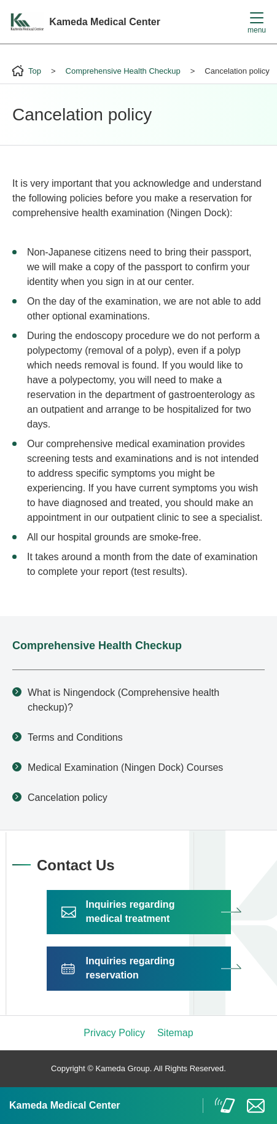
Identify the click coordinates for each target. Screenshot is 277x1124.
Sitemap (175, 1033)
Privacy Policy (114, 1033)
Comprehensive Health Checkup (97, 645)
